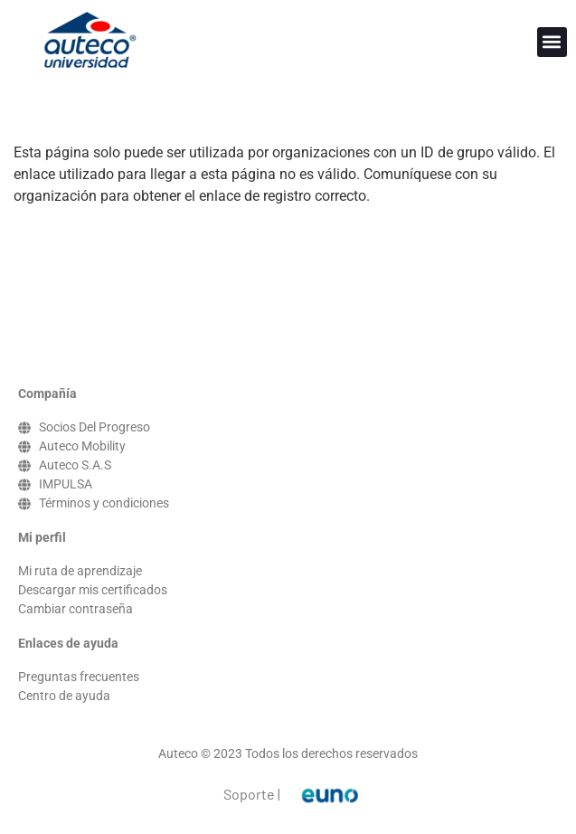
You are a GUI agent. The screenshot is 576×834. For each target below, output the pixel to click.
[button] (552, 42)
